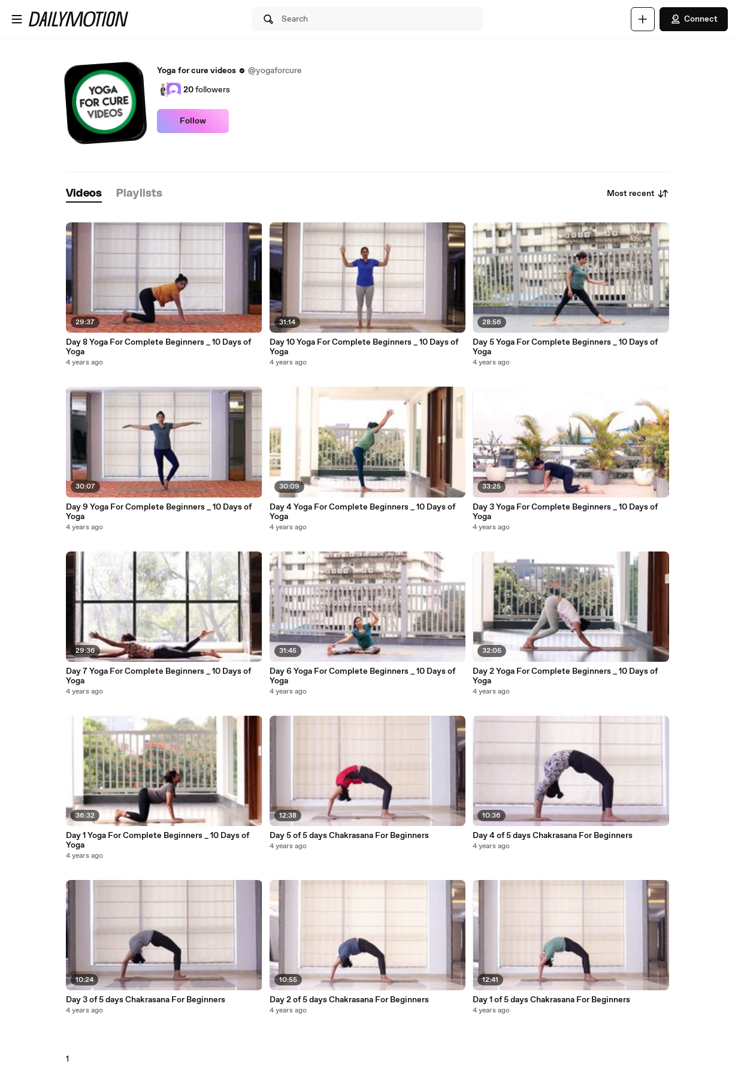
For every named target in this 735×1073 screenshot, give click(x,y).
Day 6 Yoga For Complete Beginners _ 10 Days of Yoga (362, 676)
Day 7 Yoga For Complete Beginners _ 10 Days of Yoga (158, 676)
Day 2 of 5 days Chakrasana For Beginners (349, 1000)
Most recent (638, 194)
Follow (193, 121)
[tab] (84, 193)
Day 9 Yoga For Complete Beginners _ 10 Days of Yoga (159, 512)
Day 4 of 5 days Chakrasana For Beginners (553, 835)
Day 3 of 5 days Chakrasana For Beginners (145, 1000)
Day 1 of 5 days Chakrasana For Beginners (551, 1000)
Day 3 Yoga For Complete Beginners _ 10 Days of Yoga (565, 512)
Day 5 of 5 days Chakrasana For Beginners (349, 835)
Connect (694, 19)
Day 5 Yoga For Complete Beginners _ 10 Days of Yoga (565, 347)
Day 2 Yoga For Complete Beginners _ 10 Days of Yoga (565, 676)
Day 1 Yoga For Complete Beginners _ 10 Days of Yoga (157, 840)
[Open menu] (16, 19)
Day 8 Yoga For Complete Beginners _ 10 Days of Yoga (158, 347)
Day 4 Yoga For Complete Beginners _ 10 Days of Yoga (362, 512)
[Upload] (643, 19)
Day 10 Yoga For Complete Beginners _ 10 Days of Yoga (364, 347)
